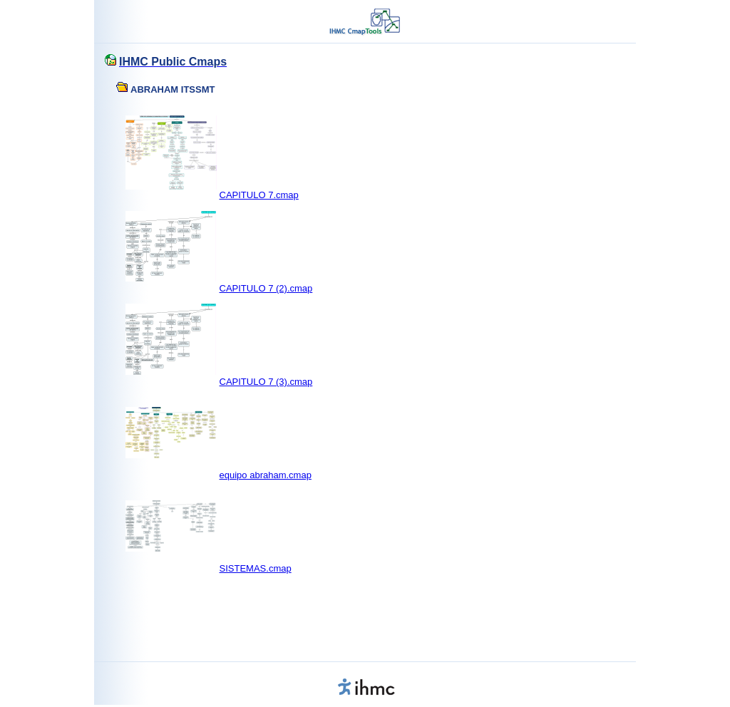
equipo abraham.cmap (266, 475)
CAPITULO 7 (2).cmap (266, 288)
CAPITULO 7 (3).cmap (266, 381)
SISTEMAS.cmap (256, 568)
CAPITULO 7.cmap (259, 195)
